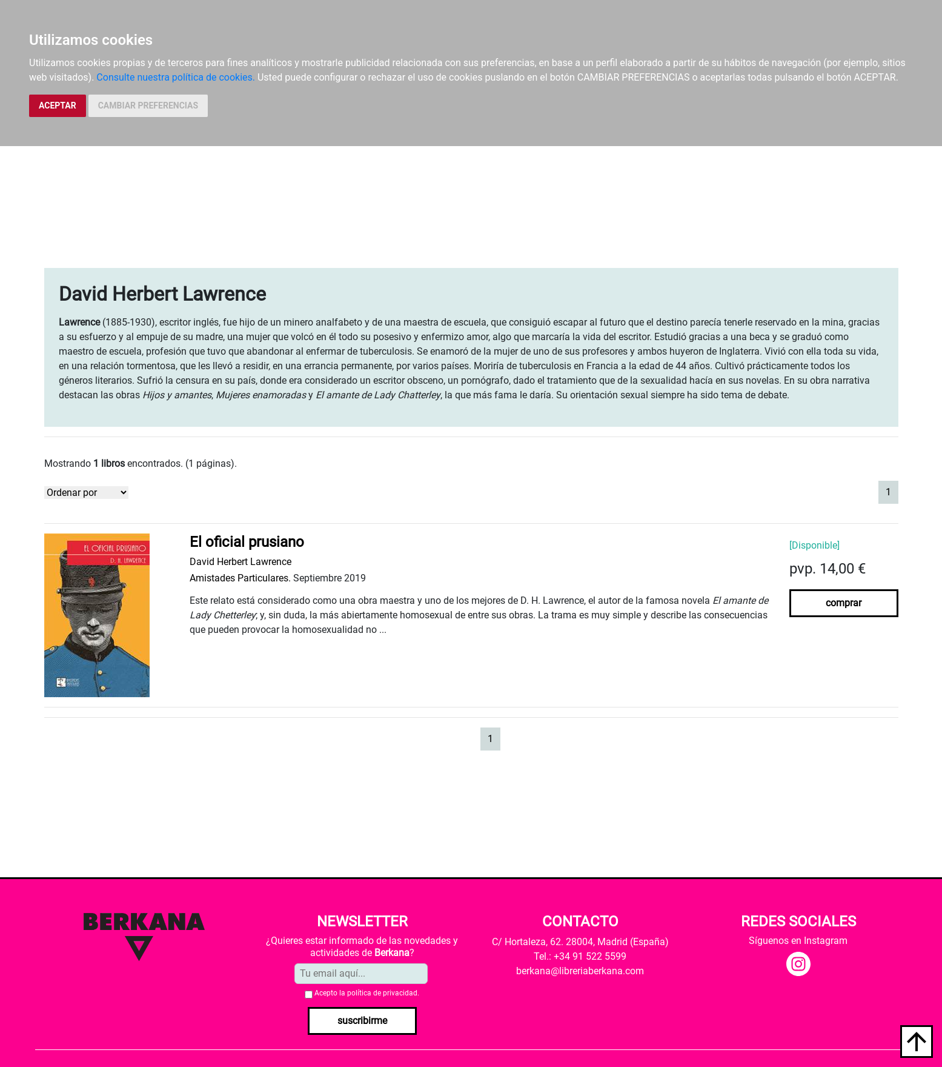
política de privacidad (382, 993)
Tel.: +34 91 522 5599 (580, 956)
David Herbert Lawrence (240, 561)
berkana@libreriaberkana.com (580, 971)
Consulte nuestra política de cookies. (175, 77)
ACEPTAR (57, 105)
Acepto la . (366, 993)
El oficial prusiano (247, 542)
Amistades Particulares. (240, 578)
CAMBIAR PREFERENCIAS (148, 105)
